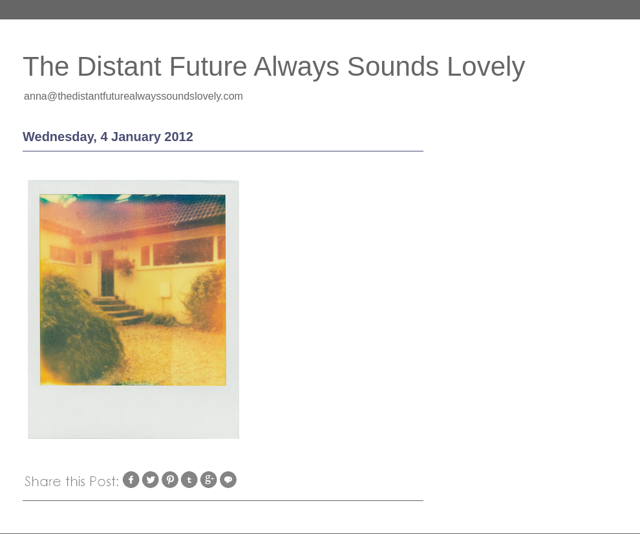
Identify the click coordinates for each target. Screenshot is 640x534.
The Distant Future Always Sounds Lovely (274, 66)
